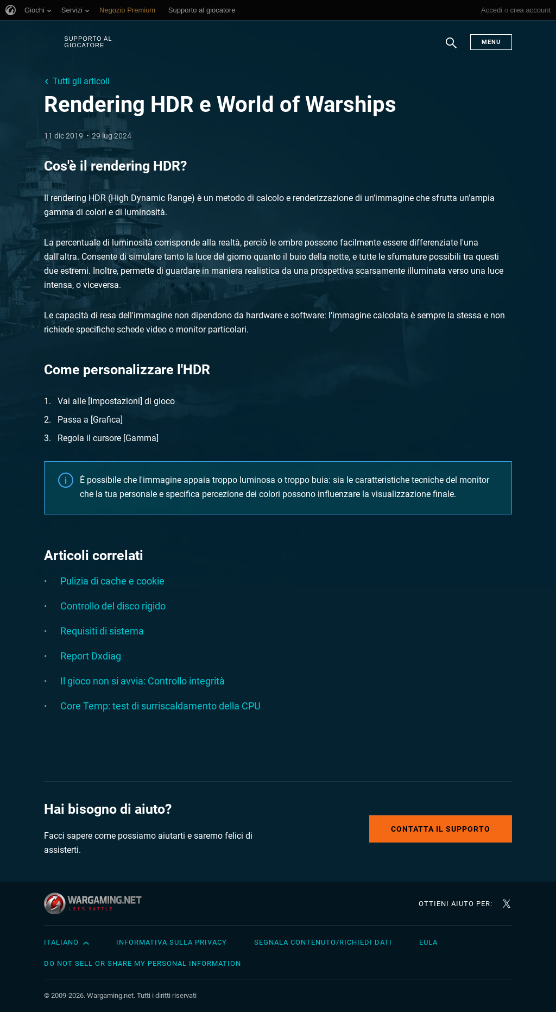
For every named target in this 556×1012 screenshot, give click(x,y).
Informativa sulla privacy (171, 942)
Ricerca (451, 48)
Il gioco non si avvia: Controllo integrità (142, 681)
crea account (530, 10)
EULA (428, 942)
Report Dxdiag (90, 656)
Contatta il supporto (440, 829)
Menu (491, 42)
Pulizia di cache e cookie (112, 581)
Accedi (491, 10)
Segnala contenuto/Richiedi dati (323, 942)
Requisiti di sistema (102, 631)
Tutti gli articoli (81, 81)
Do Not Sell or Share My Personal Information (142, 963)
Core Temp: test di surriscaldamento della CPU (160, 706)
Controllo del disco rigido (113, 606)
